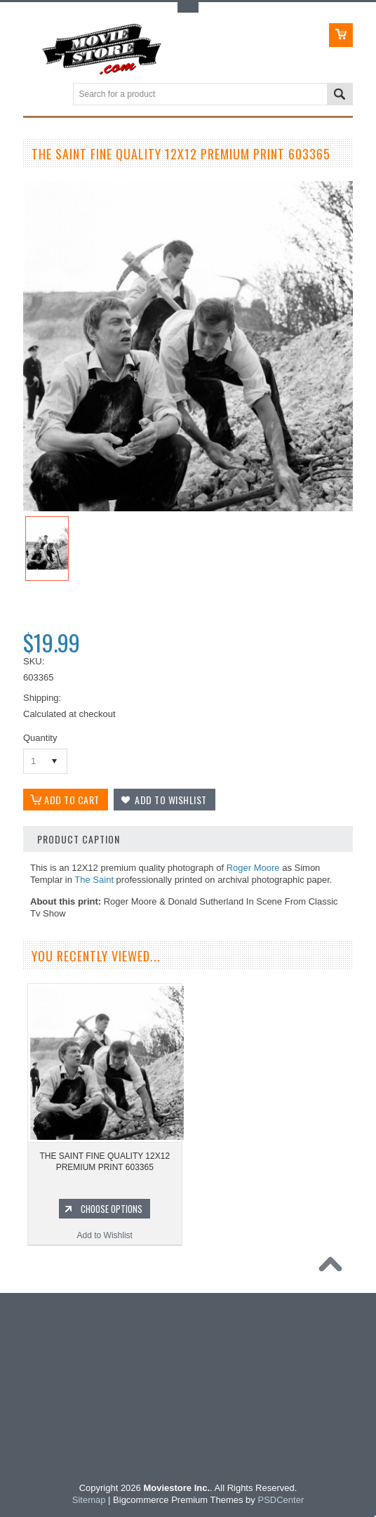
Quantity (40, 738)
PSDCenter (280, 1500)
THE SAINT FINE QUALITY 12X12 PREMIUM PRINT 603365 (104, 1161)
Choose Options (111, 1209)
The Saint (94, 879)
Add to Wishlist (105, 1235)
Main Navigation (35, 95)
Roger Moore (253, 867)
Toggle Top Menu (188, 7)
